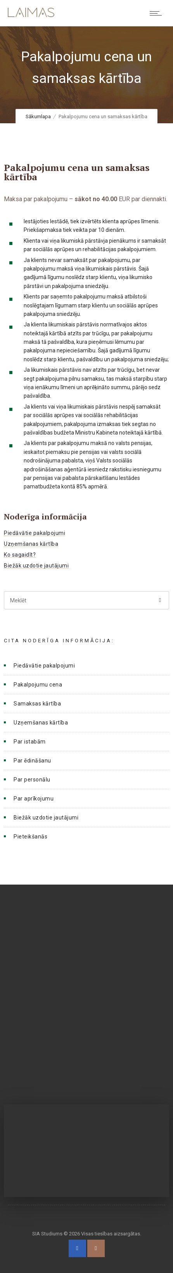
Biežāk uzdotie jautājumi (36, 565)
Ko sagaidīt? (20, 555)
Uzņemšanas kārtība (31, 544)
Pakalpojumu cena (38, 684)
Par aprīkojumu (34, 798)
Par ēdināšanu (32, 760)
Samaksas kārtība (37, 703)
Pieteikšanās (30, 836)
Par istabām (30, 741)
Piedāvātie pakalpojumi (34, 533)
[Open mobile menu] (157, 13)
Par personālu (32, 779)
